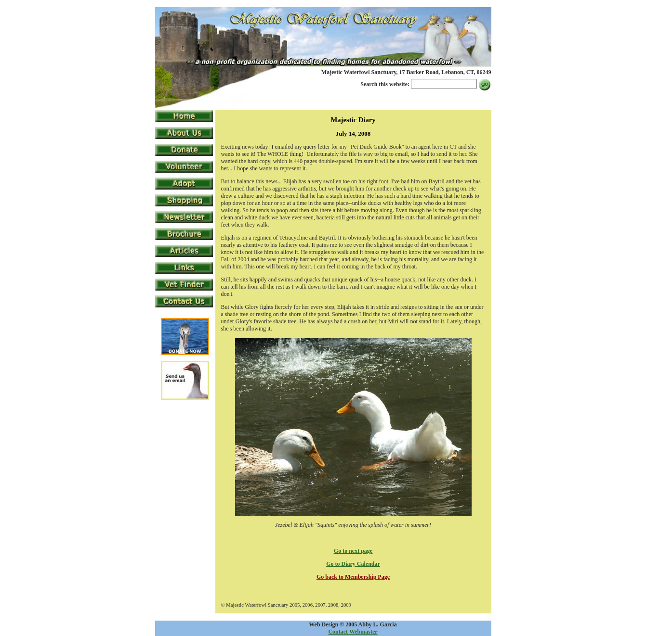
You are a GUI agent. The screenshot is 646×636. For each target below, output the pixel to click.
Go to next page (353, 550)
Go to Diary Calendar (353, 563)
